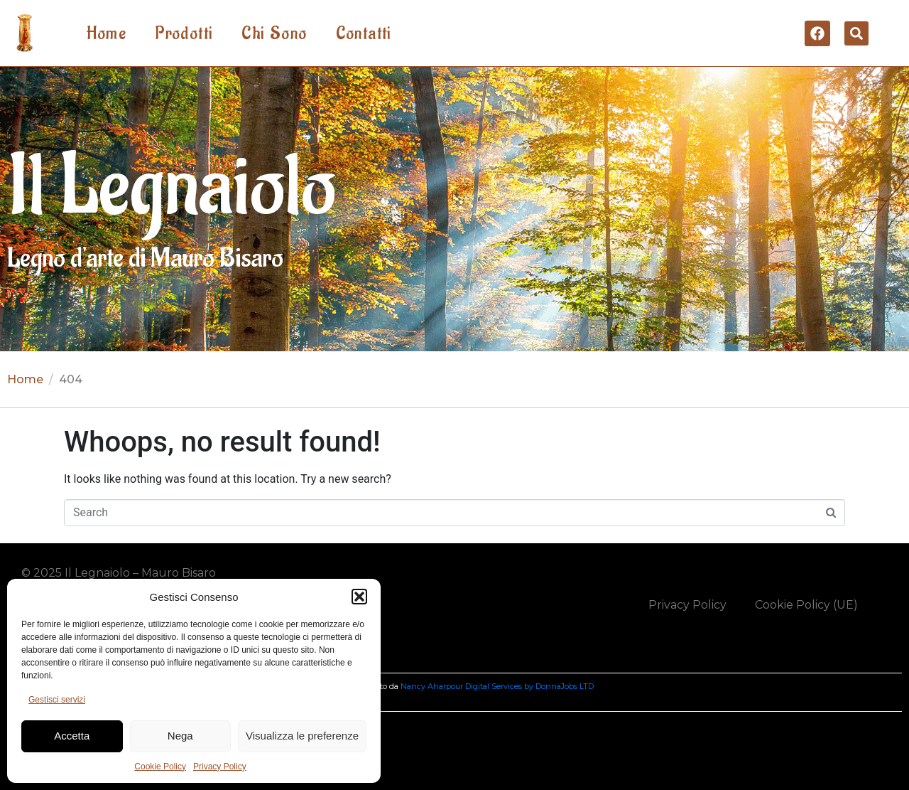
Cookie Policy (160, 767)
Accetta (71, 736)
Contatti (364, 33)
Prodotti (184, 33)
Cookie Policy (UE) (806, 605)
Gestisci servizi (56, 700)
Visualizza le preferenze (302, 736)
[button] (359, 596)
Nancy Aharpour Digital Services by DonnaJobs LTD (497, 686)
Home (107, 33)
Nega (180, 736)
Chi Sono (274, 33)
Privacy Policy (219, 767)
